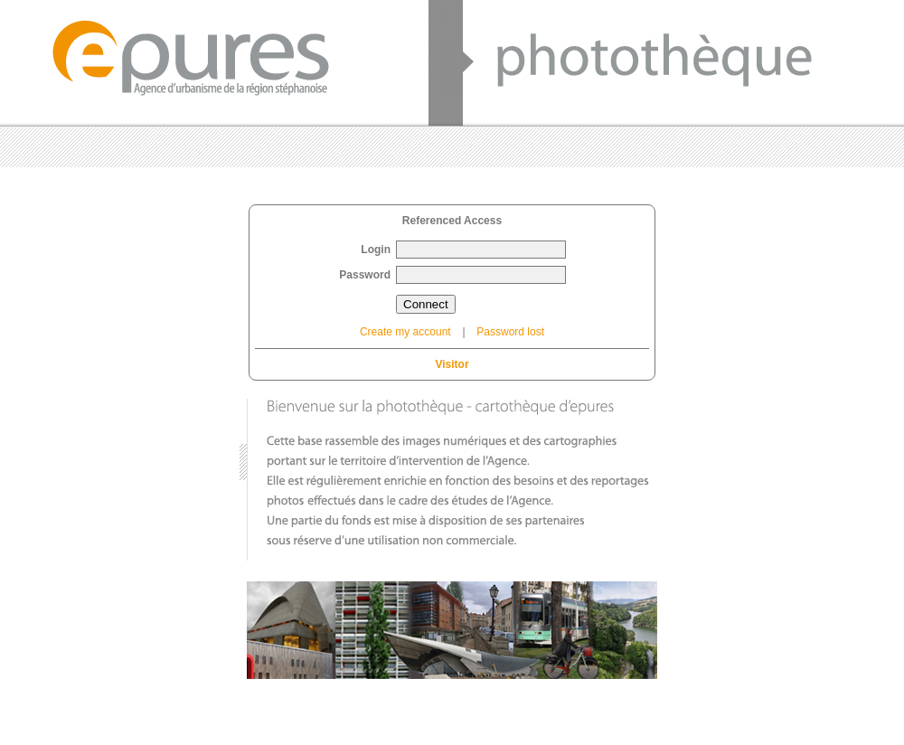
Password (365, 275)
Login (376, 249)
